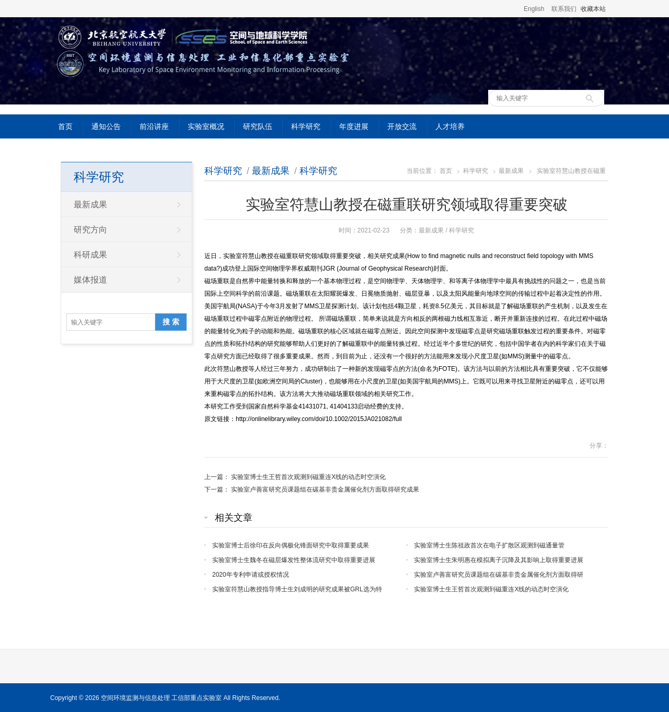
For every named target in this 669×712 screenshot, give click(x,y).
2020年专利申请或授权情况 (250, 574)
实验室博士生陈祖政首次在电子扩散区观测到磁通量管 (489, 545)
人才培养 (450, 126)
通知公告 (106, 126)
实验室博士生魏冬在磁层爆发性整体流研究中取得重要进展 (293, 560)
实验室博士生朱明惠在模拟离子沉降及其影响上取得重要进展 (498, 560)
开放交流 (402, 126)
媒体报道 (90, 279)
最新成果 (271, 171)
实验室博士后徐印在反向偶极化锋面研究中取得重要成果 (290, 545)
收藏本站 (593, 9)
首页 (65, 126)
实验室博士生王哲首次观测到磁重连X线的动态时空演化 (308, 477)
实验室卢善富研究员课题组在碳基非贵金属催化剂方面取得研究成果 (325, 489)
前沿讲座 (154, 126)
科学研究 (305, 126)
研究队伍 (257, 126)
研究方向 (90, 229)
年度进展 (353, 126)
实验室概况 (206, 126)
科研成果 (90, 254)
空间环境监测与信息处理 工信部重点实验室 (161, 698)
